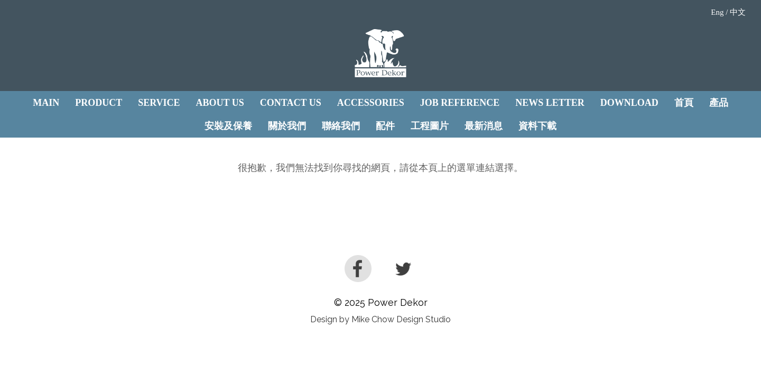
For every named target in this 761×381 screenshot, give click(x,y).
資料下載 (537, 126)
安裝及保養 (228, 126)
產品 (718, 102)
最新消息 (484, 126)
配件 (385, 126)
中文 (738, 12)
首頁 (683, 102)
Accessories (370, 102)
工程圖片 (430, 126)
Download (629, 102)
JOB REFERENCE (460, 102)
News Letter (549, 102)
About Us (220, 102)
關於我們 (287, 126)
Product (98, 102)
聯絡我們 (341, 126)
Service (159, 102)
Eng (717, 12)
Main (46, 102)
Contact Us (290, 102)
